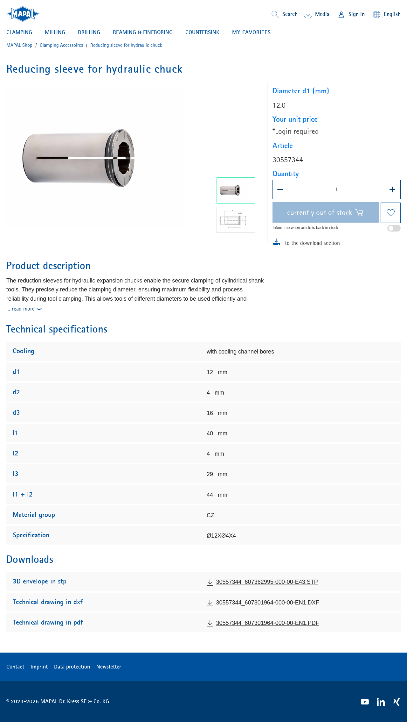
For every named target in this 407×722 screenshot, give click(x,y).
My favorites (251, 32)
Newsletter (108, 666)
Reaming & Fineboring (143, 32)
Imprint (39, 666)
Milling (55, 32)
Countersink (202, 32)
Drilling (89, 32)
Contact (15, 666)
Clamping (19, 32)
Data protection (72, 666)
